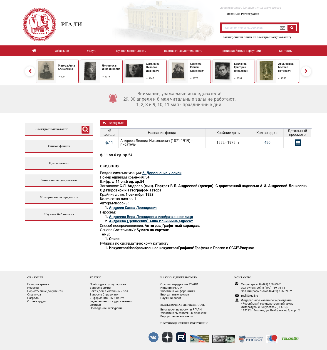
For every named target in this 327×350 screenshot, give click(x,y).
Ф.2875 (194, 78)
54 (147, 177)
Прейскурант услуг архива (108, 284)
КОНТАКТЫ (242, 277)
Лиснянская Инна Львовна (111, 67)
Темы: (105, 234)
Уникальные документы (59, 180)
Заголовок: (109, 186)
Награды (33, 298)
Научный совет (170, 298)
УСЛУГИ (95, 277)
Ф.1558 (282, 78)
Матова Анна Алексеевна (66, 67)
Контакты (285, 50)
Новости (33, 287)
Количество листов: (117, 199)
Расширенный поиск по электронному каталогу (257, 37)
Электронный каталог (51, 129)
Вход (230, 14)
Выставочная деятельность (183, 50)
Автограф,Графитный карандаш (172, 225)
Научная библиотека (59, 214)
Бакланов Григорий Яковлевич (241, 67)
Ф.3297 (238, 78)
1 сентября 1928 (140, 194)
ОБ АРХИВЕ (35, 277)
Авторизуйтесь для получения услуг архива (250, 8)
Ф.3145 (150, 78)
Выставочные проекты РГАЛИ (181, 309)
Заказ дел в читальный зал (109, 291)
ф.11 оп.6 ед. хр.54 (116, 155)
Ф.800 (61, 76)
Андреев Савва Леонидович (133, 208)
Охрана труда (36, 301)
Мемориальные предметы (59, 197)
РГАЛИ (71, 24)
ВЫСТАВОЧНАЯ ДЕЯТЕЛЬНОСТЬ (182, 305)
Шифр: (105, 181)
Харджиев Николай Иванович (152, 67)
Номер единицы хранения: (122, 177)
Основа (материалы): (118, 230)
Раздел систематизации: (121, 173)
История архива (38, 284)
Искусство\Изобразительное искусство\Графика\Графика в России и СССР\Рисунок (181, 248)
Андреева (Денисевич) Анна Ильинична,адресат (151, 221)
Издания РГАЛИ (171, 287)
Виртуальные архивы (175, 294)
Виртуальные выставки (176, 316)
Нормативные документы (45, 291)
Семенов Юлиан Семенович (197, 67)
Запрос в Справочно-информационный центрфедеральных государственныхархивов (112, 299)
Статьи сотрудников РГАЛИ (179, 284)
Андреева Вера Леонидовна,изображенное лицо (151, 217)
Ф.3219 (106, 76)
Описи (114, 239)
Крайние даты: (112, 194)
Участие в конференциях (177, 291)
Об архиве (62, 50)
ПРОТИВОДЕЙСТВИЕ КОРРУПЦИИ (184, 323)
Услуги (92, 50)
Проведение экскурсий (106, 308)
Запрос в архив (100, 287)
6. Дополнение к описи (161, 173)
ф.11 (109, 142)
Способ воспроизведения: (122, 225)
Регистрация (250, 14)
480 (267, 142)
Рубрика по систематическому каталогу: (134, 243)
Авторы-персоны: (114, 203)
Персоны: (108, 212)
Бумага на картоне (152, 230)
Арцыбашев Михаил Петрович (286, 67)
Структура (34, 294)
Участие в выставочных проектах (183, 313)
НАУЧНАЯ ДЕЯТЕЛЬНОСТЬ (178, 277)
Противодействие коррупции (240, 50)
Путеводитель (59, 163)
